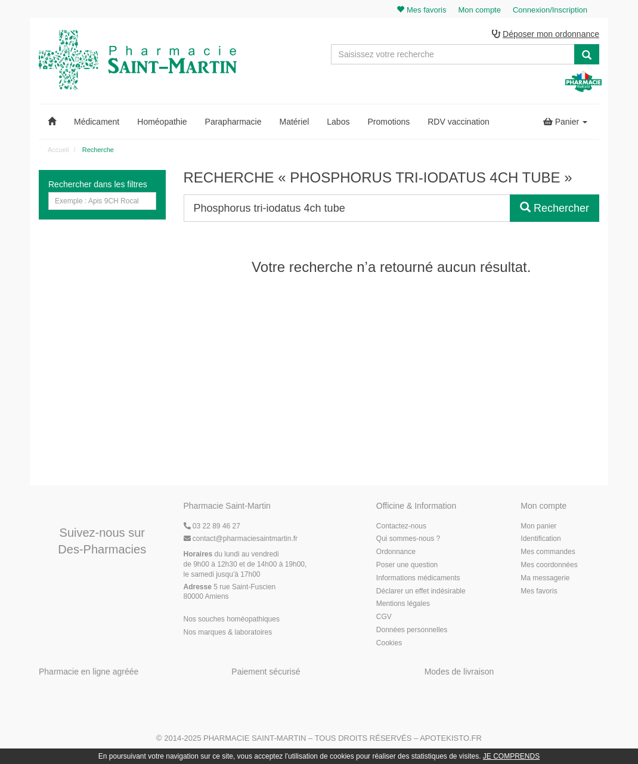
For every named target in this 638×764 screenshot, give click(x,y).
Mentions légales (403, 603)
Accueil (58, 149)
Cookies (389, 643)
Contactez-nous (401, 526)
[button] (52, 121)
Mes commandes (548, 552)
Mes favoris (539, 591)
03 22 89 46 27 (212, 526)
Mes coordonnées (549, 565)
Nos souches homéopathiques (232, 619)
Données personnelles (411, 630)
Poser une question (407, 565)
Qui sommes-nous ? (408, 538)
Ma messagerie (545, 578)
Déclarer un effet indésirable (421, 591)
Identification (540, 538)
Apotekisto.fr (451, 738)
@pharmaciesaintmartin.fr (241, 538)
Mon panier (538, 526)
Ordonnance (396, 552)
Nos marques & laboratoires (228, 632)
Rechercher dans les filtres (97, 184)
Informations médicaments (418, 578)
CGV (384, 617)
